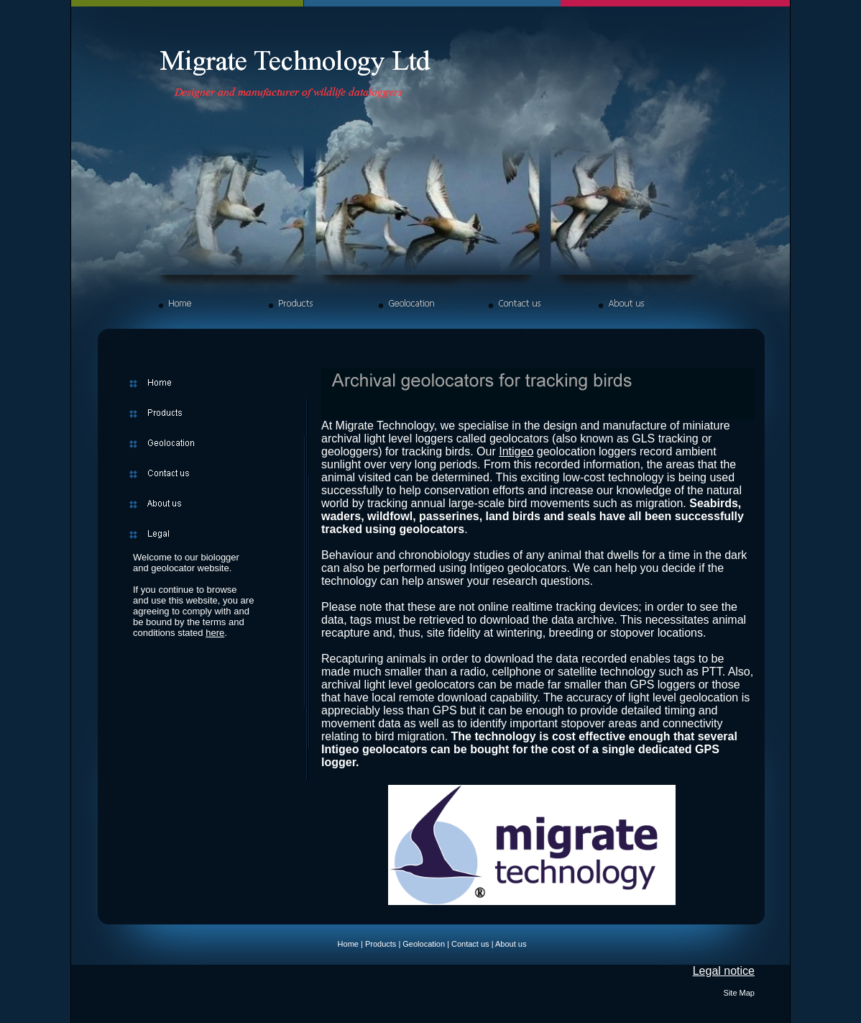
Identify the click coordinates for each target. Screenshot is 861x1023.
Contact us (470, 944)
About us (510, 944)
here (215, 632)
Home (348, 944)
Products (380, 944)
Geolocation (423, 944)
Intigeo (516, 451)
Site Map (739, 992)
